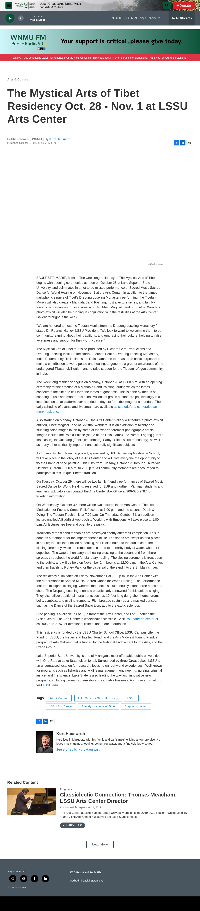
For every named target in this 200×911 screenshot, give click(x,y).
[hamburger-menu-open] (8, 5)
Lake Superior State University (98, 698)
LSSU (131, 698)
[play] (10, 18)
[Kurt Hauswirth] (44, 742)
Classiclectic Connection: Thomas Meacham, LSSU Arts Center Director (118, 798)
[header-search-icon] (167, 5)
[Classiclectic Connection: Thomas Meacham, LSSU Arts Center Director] (31, 801)
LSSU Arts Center (61, 706)
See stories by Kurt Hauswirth (79, 749)
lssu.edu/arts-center (140, 619)
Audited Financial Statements (86, 880)
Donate (185, 5)
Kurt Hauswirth (60, 139)
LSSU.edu (50, 685)
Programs (66, 789)
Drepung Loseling (136, 706)
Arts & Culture (17, 79)
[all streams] (182, 18)
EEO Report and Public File (85, 872)
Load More (100, 844)
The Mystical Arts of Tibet (98, 706)
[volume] (21, 18)
